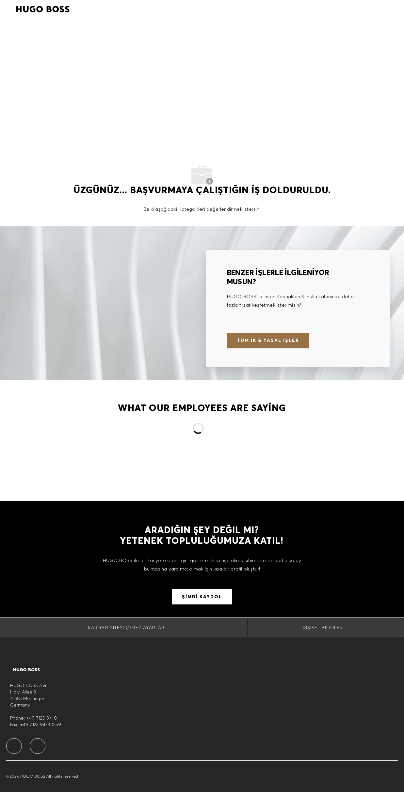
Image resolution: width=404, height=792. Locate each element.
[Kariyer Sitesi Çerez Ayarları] (126, 627)
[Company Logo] (42, 8)
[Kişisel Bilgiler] (322, 627)
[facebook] (14, 746)
